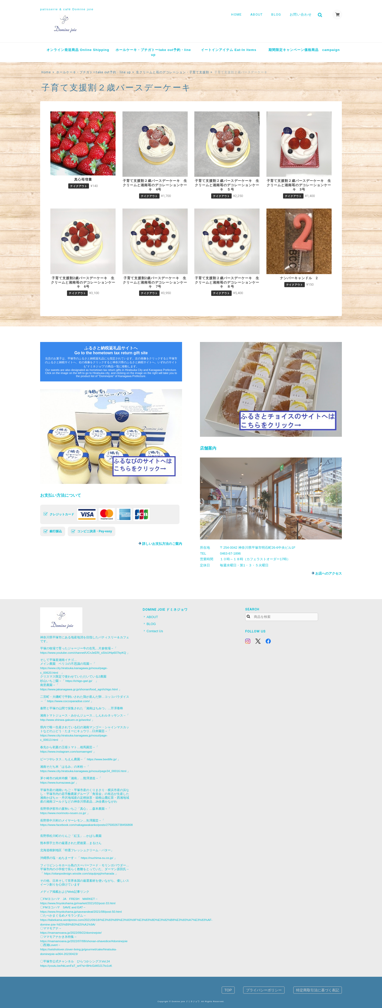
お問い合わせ (300, 14)
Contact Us (155, 631)
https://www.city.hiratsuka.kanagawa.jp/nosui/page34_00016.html (83, 771)
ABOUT (256, 14)
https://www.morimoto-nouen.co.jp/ (63, 813)
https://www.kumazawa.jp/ (57, 782)
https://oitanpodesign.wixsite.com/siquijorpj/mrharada (79, 873)
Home (46, 72)
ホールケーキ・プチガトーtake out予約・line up (153, 52)
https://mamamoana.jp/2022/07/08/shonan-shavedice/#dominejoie (84, 941)
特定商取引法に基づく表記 (317, 990)
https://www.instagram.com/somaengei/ (66, 751)
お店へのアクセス (328, 573)
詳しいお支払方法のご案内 (162, 544)
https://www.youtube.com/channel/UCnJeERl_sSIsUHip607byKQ (83, 652)
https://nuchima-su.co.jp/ (97, 857)
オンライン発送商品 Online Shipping (78, 50)
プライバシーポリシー (264, 990)
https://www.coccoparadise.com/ (68, 701)
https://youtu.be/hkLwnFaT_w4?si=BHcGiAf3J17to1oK (76, 965)
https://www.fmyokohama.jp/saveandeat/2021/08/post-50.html (81, 911)
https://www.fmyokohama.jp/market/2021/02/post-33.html (77, 903)
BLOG (276, 14)
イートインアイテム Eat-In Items (228, 50)
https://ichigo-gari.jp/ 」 (81, 680)
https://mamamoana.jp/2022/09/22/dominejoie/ (71, 932)
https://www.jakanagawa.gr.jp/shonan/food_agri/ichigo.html (79, 689)
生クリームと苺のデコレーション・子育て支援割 (172, 72)
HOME (236, 14)
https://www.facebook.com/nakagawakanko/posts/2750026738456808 (86, 824)
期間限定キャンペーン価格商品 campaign (304, 50)
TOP (228, 990)
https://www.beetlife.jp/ (102, 759)
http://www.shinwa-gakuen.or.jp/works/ (65, 719)
